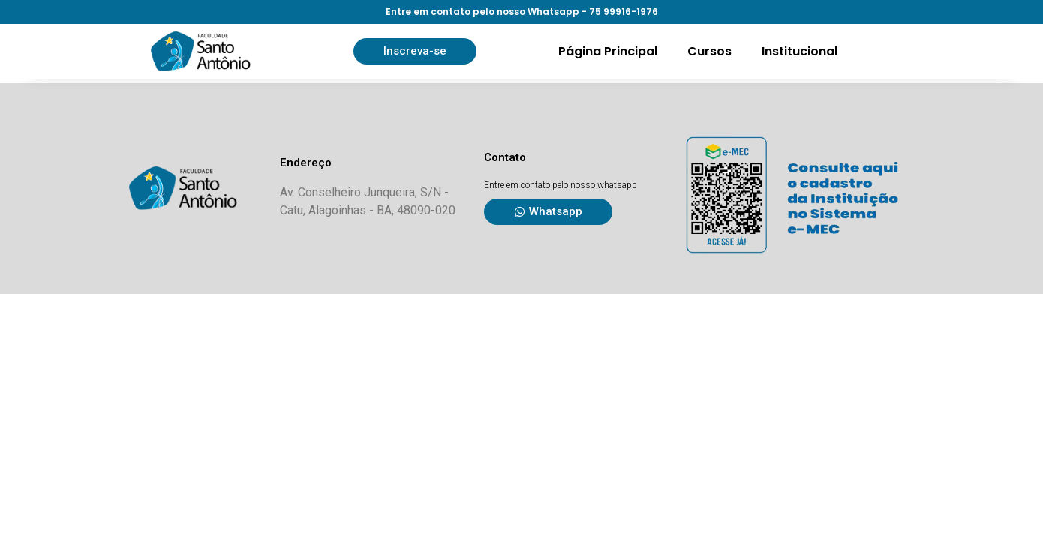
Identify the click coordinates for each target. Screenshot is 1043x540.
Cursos (709, 51)
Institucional (799, 51)
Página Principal (607, 51)
